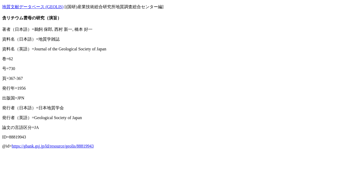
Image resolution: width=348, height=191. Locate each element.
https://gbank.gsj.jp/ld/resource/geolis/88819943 (53, 146)
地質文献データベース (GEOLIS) (33, 7)
